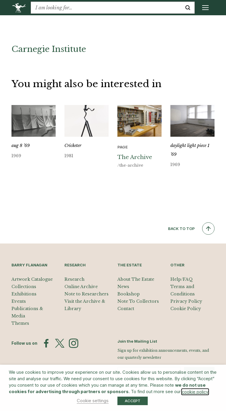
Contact (125, 308)
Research (74, 279)
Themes (20, 323)
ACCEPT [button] (132, 400)
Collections (23, 286)
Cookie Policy (185, 308)
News (123, 286)
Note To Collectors (138, 301)
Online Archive (81, 286)
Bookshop (128, 294)
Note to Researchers (86, 294)
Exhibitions (23, 294)
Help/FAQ (181, 279)
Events (18, 301)
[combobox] (106, 7)
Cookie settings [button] (93, 400)
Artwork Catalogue (32, 279)
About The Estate (135, 279)
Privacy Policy (186, 301)
